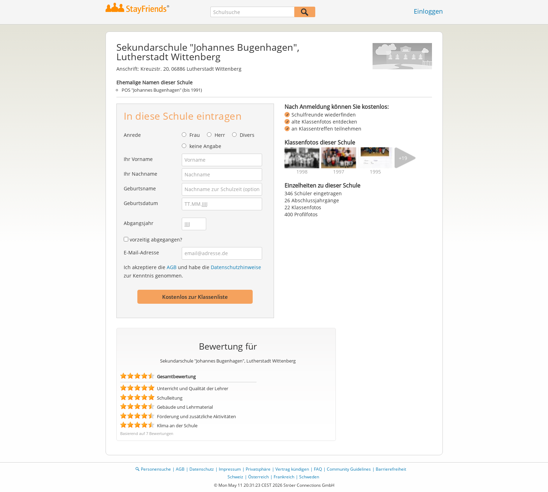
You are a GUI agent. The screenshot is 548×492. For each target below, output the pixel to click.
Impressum (230, 469)
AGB (171, 267)
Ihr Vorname (138, 159)
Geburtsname (140, 188)
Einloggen (428, 11)
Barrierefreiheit (391, 469)
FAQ (318, 469)
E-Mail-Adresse (141, 252)
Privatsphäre (258, 469)
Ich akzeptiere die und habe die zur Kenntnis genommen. (192, 271)
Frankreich (284, 477)
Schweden (309, 477)
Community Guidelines (349, 469)
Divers (247, 135)
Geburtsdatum (141, 203)
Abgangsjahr (138, 223)
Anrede (132, 135)
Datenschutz (201, 469)
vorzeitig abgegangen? (156, 239)
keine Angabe (205, 146)
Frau (194, 135)
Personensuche (156, 469)
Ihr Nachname (140, 173)
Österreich (258, 477)
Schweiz (235, 477)
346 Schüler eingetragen (313, 193)
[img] (301, 157)
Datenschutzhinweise (236, 267)
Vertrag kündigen (292, 469)
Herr (220, 135)
